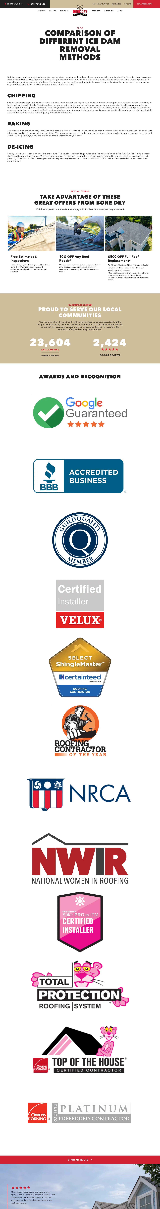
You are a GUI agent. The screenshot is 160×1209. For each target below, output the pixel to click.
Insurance (116, 4)
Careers (127, 4)
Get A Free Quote (144, 4)
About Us (64, 11)
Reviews (52, 11)
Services (41, 11)
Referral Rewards (101, 4)
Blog (119, 11)
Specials (96, 11)
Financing (109, 11)
